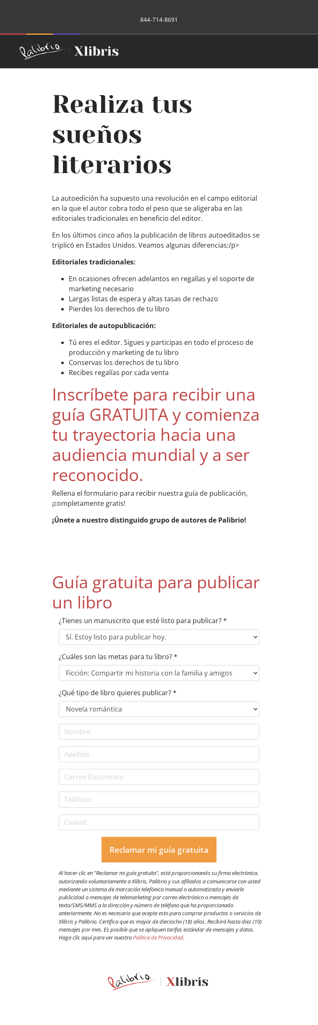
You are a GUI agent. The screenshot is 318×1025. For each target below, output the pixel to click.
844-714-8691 (159, 19)
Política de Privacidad (158, 937)
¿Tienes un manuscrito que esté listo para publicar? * (143, 620)
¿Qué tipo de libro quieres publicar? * (118, 692)
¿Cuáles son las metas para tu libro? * (118, 656)
